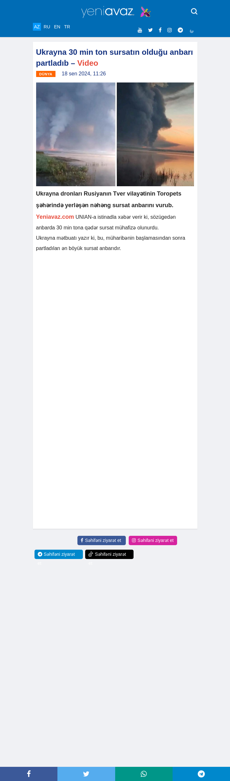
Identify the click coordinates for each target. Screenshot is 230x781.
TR (67, 26)
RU (47, 26)
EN (57, 26)
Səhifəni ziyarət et (101, 540)
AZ (37, 26)
